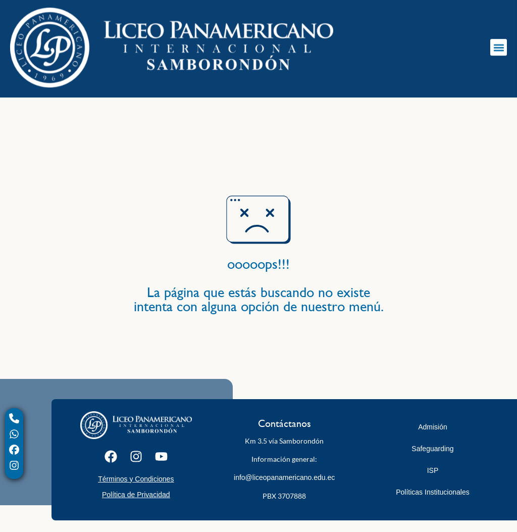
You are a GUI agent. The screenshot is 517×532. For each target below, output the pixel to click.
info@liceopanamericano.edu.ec (284, 477)
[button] (498, 43)
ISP (433, 470)
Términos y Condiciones (136, 479)
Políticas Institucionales (433, 492)
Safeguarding (432, 449)
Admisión (432, 427)
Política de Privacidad (136, 495)
